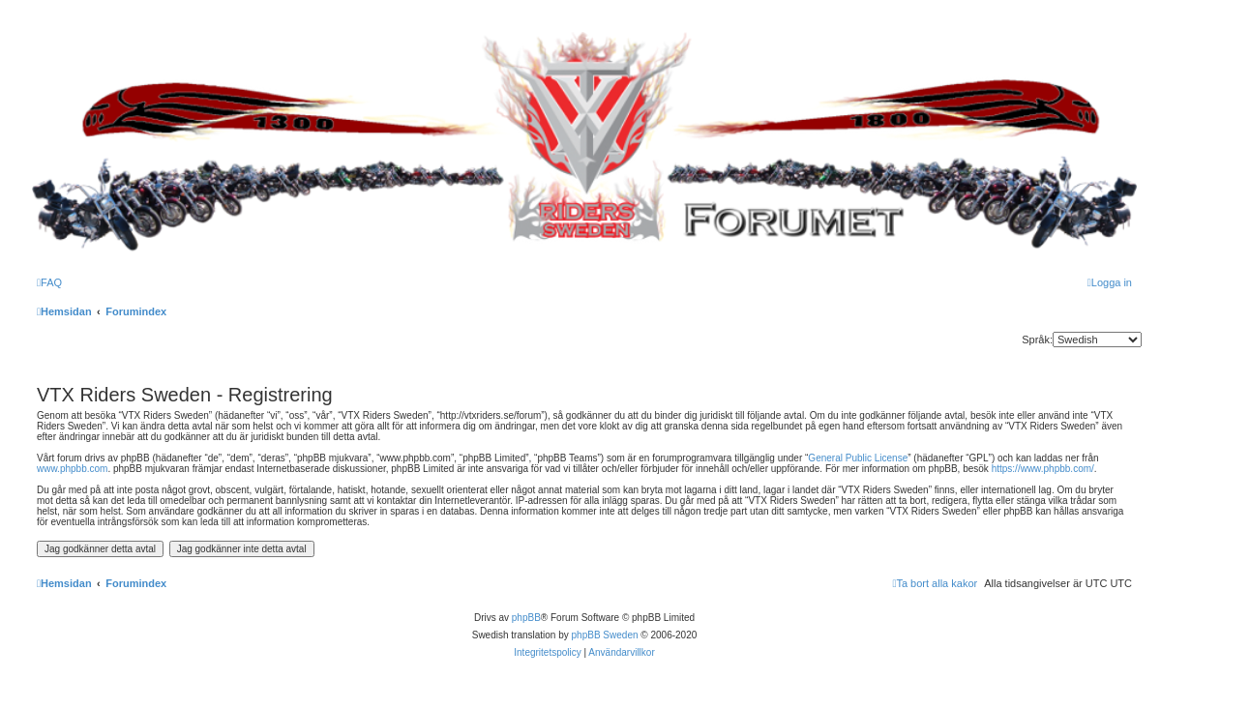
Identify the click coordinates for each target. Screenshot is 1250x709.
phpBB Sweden (605, 635)
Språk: (1037, 339)
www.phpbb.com (72, 468)
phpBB (526, 617)
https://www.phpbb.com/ (1043, 468)
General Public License (858, 458)
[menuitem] (49, 282)
